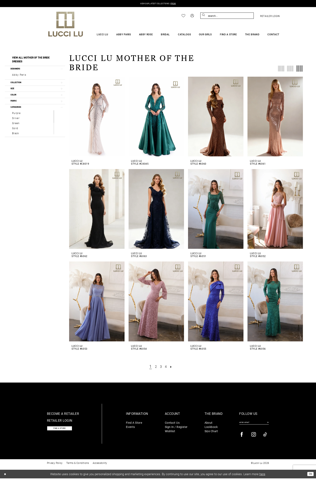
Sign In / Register (176, 427)
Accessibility (100, 464)
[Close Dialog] (5, 475)
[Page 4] (166, 367)
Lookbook (211, 427)
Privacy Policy (55, 464)
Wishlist (170, 432)
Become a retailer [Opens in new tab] (63, 414)
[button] (192, 16)
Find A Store (134, 423)
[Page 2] (155, 367)
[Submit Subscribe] (268, 423)
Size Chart (211, 432)
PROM (177, 3)
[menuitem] (183, 16)
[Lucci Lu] (65, 24)
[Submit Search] (204, 16)
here (262, 476)
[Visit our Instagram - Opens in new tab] (254, 436)
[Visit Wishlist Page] (183, 16)
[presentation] (97, 117)
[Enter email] (254, 423)
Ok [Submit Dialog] (310, 475)
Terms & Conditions (77, 464)
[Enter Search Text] (227, 16)
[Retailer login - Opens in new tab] (270, 16)
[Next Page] (173, 367)
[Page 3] (161, 367)
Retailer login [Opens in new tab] (59, 421)
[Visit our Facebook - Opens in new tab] (242, 436)
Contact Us (172, 423)
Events (130, 427)
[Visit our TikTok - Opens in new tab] (265, 436)
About (209, 423)
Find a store (63, 429)
